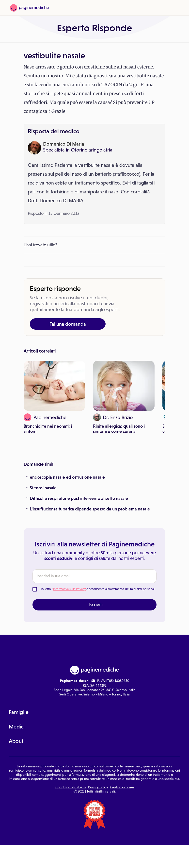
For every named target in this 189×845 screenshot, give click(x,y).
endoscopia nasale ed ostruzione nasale (67, 477)
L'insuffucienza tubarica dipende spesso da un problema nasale (90, 509)
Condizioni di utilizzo (70, 787)
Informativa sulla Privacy (69, 589)
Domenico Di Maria (63, 144)
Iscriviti (96, 604)
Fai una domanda (67, 324)
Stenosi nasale (43, 487)
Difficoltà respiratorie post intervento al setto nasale (79, 498)
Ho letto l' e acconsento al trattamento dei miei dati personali (97, 589)
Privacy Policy (98, 787)
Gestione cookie (122, 787)
